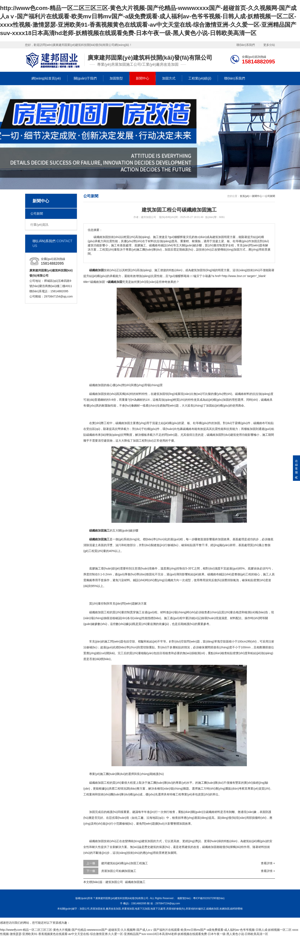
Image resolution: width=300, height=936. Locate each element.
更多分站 (269, 45)
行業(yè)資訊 (39, 224)
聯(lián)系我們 (245, 45)
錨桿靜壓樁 (236, 908)
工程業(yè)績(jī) (199, 78)
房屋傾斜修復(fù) (175, 908)
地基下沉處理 (157, 908)
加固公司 (85, 908)
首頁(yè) (244, 196)
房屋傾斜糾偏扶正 (196, 908)
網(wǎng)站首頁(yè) (46, 78)
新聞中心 (142, 78)
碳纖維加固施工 (135, 882)
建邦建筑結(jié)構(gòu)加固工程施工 (124, 863)
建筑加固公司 (114, 882)
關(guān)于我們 (85, 78)
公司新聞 (36, 213)
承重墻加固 (128, 908)
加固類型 (116, 78)
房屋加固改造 (97, 908)
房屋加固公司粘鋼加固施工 (118, 871)
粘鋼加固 (225, 908)
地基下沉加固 (142, 908)
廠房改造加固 (113, 908)
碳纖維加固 (212, 908)
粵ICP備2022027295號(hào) (209, 898)
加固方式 (168, 78)
